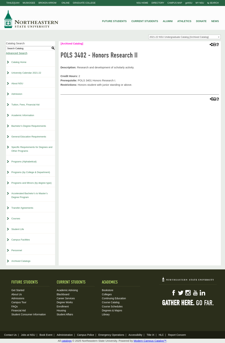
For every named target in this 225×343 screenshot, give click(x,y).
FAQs (14, 306)
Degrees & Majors (112, 310)
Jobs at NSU (28, 334)
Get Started (17, 290)
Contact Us (10, 334)
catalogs (67, 340)
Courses (15, 218)
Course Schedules (112, 306)
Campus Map (174, 3)
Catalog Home (18, 62)
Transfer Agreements (22, 207)
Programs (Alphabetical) (23, 161)
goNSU (188, 3)
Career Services (66, 298)
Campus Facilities (20, 239)
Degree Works (65, 302)
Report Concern (177, 334)
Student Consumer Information (28, 314)
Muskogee (29, 3)
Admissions (17, 298)
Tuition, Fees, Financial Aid (25, 104)
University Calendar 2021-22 (26, 72)
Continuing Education (114, 298)
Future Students (114, 21)
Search (213, 3)
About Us (16, 294)
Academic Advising (67, 290)
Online (66, 3)
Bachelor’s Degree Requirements (28, 126)
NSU (31, 19)
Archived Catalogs (21, 261)
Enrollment (63, 306)
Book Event (46, 334)
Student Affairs (65, 314)
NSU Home (142, 3)
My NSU (200, 3)
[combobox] (184, 37)
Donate (201, 21)
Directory (158, 3)
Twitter (180, 292)
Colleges (107, 294)
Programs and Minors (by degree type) (31, 183)
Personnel (16, 250)
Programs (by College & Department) (30, 172)
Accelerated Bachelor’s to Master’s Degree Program (29, 195)
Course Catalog (110, 302)
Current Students (144, 21)
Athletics (184, 21)
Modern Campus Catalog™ (150, 340)
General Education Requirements (28, 136)
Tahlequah (12, 3)
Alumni (167, 21)
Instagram (188, 292)
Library (106, 314)
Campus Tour (18, 302)
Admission (16, 94)
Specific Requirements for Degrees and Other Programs (31, 149)
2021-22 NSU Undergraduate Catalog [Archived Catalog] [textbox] (179, 37)
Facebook (173, 292)
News (215, 21)
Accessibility (135, 334)
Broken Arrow (47, 3)
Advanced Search (16, 53)
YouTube (195, 292)
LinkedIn (202, 292)
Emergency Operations (111, 334)
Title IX (150, 334)
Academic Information (22, 115)
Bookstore (107, 290)
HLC (161, 334)
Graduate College (84, 3)
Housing (61, 310)
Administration (65, 334)
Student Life (17, 229)
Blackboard (63, 294)
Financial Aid (18, 310)
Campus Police (85, 334)
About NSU (17, 83)
